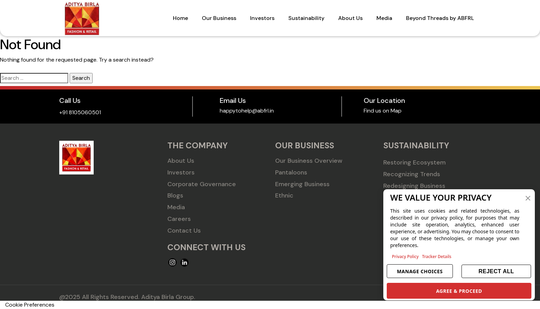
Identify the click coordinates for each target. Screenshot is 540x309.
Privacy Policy (405, 256)
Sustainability (306, 18)
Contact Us (184, 230)
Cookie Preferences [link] (29, 304)
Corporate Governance (201, 184)
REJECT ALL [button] (496, 271)
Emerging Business (302, 184)
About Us (350, 18)
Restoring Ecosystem (414, 162)
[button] (528, 197)
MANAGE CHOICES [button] (420, 271)
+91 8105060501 (80, 112)
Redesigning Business (414, 186)
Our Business (219, 18)
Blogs (175, 195)
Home (180, 18)
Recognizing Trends (411, 174)
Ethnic (284, 195)
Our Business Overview (308, 161)
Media (384, 18)
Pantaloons (291, 172)
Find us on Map (383, 110)
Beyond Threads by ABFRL (440, 18)
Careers (179, 219)
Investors (262, 18)
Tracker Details (436, 256)
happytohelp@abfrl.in (247, 110)
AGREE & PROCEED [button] (459, 291)
